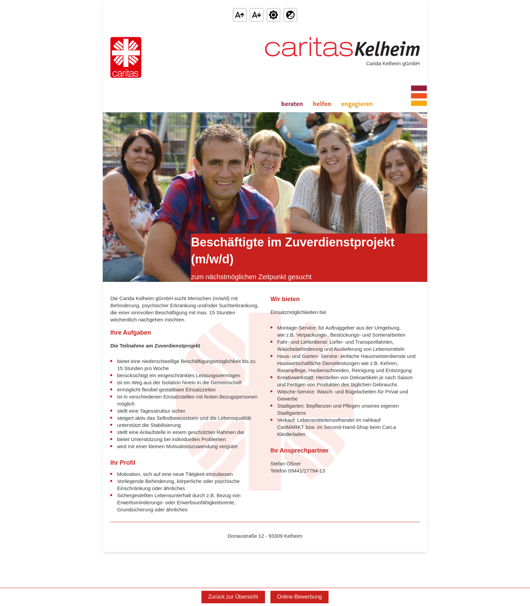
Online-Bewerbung (299, 597)
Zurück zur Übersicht (233, 597)
